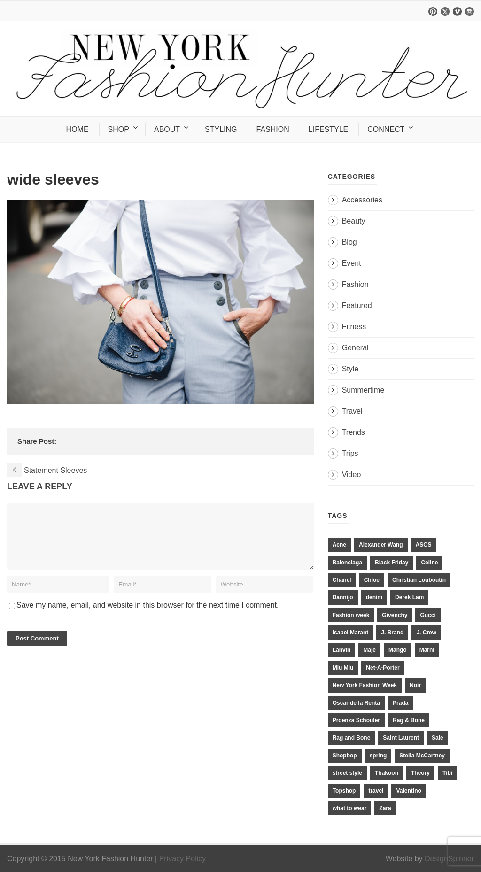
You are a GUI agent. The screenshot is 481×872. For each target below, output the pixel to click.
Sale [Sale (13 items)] (437, 737)
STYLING (221, 129)
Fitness (354, 327)
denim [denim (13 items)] (374, 597)
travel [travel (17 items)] (375, 790)
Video (351, 474)
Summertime (363, 390)
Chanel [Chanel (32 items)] (342, 580)
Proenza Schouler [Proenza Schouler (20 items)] (356, 720)
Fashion (355, 284)
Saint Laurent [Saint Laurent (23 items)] (401, 737)
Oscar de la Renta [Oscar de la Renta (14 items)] (356, 703)
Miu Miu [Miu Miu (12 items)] (343, 667)
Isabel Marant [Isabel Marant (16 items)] (351, 632)
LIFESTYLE (328, 129)
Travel (352, 411)
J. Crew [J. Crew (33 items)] (426, 632)
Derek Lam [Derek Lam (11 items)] (409, 597)
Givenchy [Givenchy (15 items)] (394, 615)
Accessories (362, 200)
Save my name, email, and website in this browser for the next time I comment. (147, 616)
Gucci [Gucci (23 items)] (427, 615)
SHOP (118, 129)
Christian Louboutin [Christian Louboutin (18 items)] (419, 580)
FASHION (272, 129)
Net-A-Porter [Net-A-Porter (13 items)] (382, 667)
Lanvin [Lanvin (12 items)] (342, 650)
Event (351, 263)
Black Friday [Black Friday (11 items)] (391, 562)
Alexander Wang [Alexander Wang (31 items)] (381, 544)
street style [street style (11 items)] (347, 773)
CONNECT (385, 129)
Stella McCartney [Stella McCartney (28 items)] (422, 755)
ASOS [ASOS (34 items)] (424, 544)
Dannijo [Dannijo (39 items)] (343, 597)
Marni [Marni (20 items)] (426, 650)
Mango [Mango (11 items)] (397, 650)
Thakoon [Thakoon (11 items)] (386, 773)
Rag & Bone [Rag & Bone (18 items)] (409, 720)
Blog (349, 242)
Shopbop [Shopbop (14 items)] (345, 755)
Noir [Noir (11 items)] (415, 685)
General (355, 348)
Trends (353, 432)
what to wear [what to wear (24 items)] (350, 808)
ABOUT (167, 129)
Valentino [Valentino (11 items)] (408, 790)
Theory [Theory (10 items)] (420, 773)
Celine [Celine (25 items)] (429, 562)
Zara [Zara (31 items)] (385, 808)
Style (350, 369)
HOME (77, 129)
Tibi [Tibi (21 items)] (447, 773)
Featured (357, 305)
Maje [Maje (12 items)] (369, 650)
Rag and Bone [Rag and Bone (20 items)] (352, 737)
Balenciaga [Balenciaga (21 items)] (347, 562)
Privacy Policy (182, 859)
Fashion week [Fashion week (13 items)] (351, 615)
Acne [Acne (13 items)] (339, 544)
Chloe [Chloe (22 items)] (372, 580)
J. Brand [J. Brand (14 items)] (392, 632)
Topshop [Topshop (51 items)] (344, 790)
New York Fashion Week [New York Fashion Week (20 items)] (365, 685)
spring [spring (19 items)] (378, 755)
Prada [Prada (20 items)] (400, 703)
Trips (350, 453)
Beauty (353, 221)
